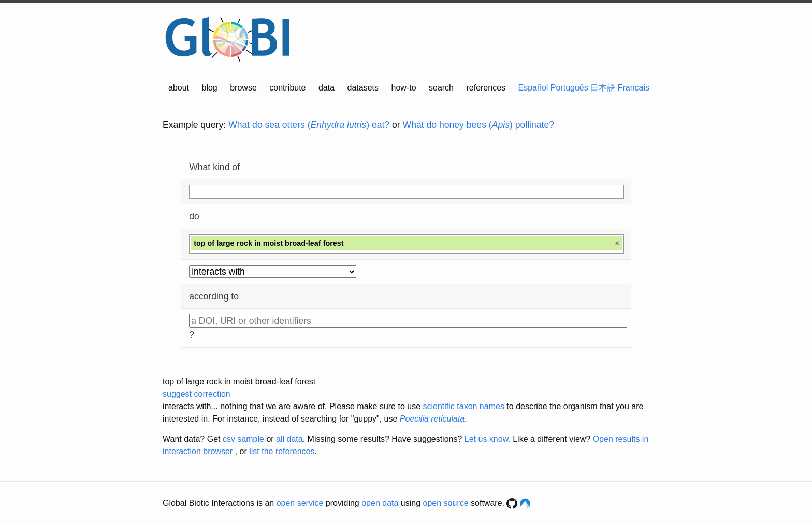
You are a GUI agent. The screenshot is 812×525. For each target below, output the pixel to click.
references (485, 87)
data (326, 87)
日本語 (602, 87)
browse (243, 87)
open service (300, 503)
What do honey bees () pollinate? (478, 124)
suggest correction (196, 393)
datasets (363, 87)
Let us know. (488, 438)
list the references (281, 451)
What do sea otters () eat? (308, 124)
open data (379, 503)
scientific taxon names (463, 406)
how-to (404, 87)
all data (289, 438)
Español (533, 87)
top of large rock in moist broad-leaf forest (239, 381)
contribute (287, 87)
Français (633, 87)
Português (569, 87)
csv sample (243, 438)
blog (210, 87)
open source (446, 503)
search (441, 87)
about (178, 87)
